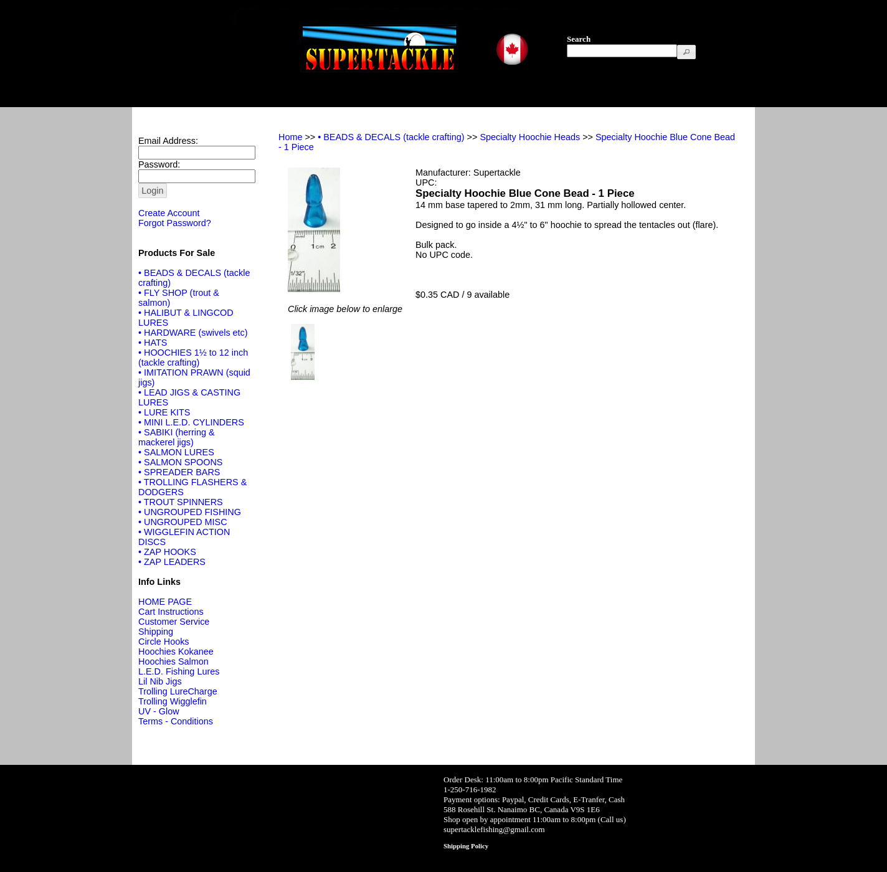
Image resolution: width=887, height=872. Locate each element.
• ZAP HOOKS (167, 552)
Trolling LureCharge (177, 691)
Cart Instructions (171, 612)
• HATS (152, 343)
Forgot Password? (174, 223)
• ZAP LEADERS (172, 562)
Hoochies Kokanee (176, 651)
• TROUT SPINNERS (180, 502)
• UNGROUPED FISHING (189, 512)
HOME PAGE (165, 602)
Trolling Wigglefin (172, 701)
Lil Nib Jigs (160, 681)
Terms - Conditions (175, 721)
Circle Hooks (163, 642)
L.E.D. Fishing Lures (178, 671)
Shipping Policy (466, 846)
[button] (686, 52)
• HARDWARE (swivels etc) (193, 333)
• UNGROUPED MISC (182, 522)
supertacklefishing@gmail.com (494, 829)
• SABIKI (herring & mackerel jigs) (176, 437)
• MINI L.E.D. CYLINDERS (191, 422)
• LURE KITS (164, 412)
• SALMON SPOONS (180, 462)
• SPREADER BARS (179, 472)
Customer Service (173, 622)
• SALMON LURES (176, 452)
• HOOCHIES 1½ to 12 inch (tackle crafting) (193, 357)
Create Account (168, 213)
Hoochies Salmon (173, 661)
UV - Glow (158, 711)
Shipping (155, 632)
